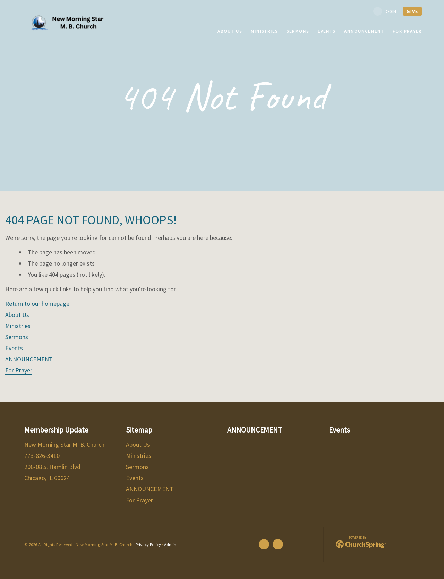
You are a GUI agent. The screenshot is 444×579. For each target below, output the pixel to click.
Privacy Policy (148, 544)
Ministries (18, 326)
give (412, 11)
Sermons (16, 337)
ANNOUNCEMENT (29, 359)
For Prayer (18, 370)
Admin (170, 544)
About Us (17, 315)
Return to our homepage (37, 304)
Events (14, 348)
